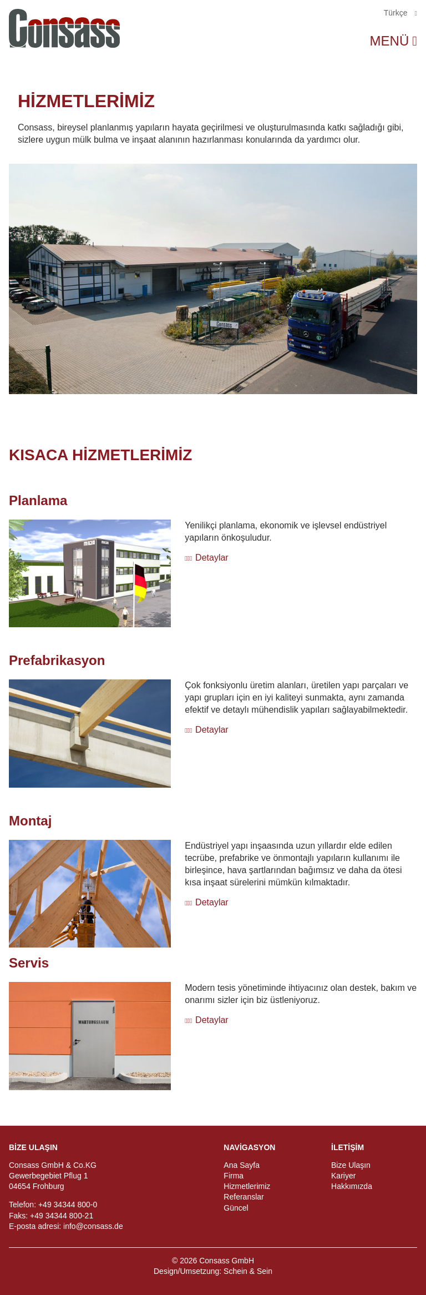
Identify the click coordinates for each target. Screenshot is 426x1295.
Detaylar (212, 557)
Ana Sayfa (242, 1165)
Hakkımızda (351, 1186)
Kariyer (343, 1175)
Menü (389, 41)
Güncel (236, 1207)
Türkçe (397, 13)
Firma (234, 1175)
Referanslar (243, 1196)
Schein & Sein (248, 1271)
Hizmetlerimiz (247, 1186)
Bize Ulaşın (351, 1165)
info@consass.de (93, 1226)
